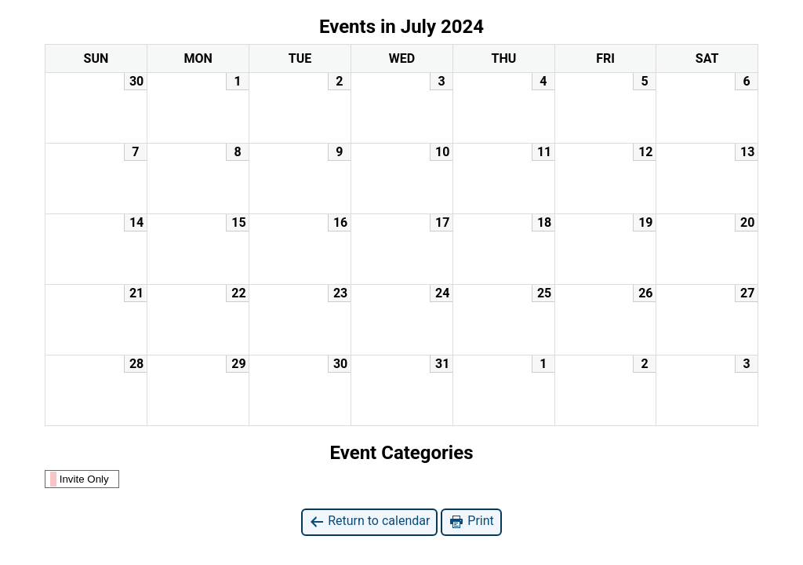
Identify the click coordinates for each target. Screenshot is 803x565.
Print (471, 521)
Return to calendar (369, 521)
